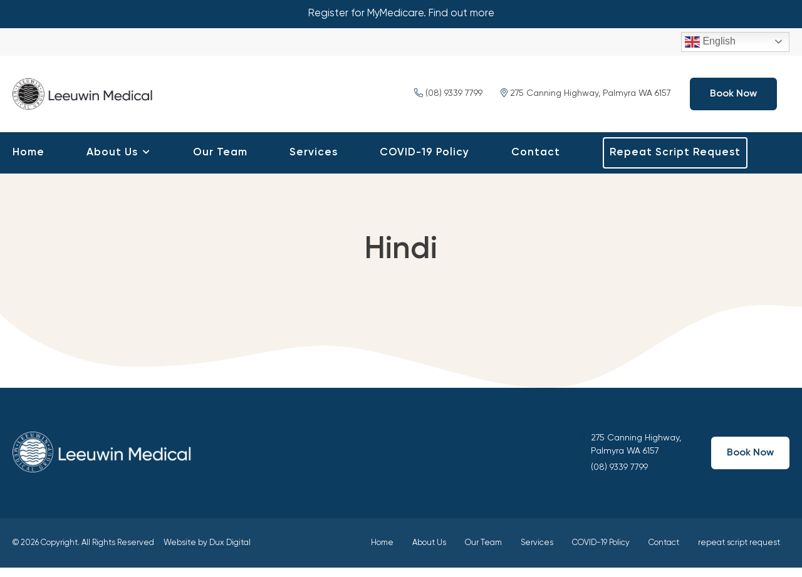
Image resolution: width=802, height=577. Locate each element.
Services (313, 162)
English (710, 43)
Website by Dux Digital (207, 552)
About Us (112, 162)
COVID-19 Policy (424, 162)
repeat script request (675, 162)
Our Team (220, 162)
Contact (535, 162)
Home (28, 162)
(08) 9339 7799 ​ (449, 99)
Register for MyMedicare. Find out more (401, 14)
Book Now (733, 99)
